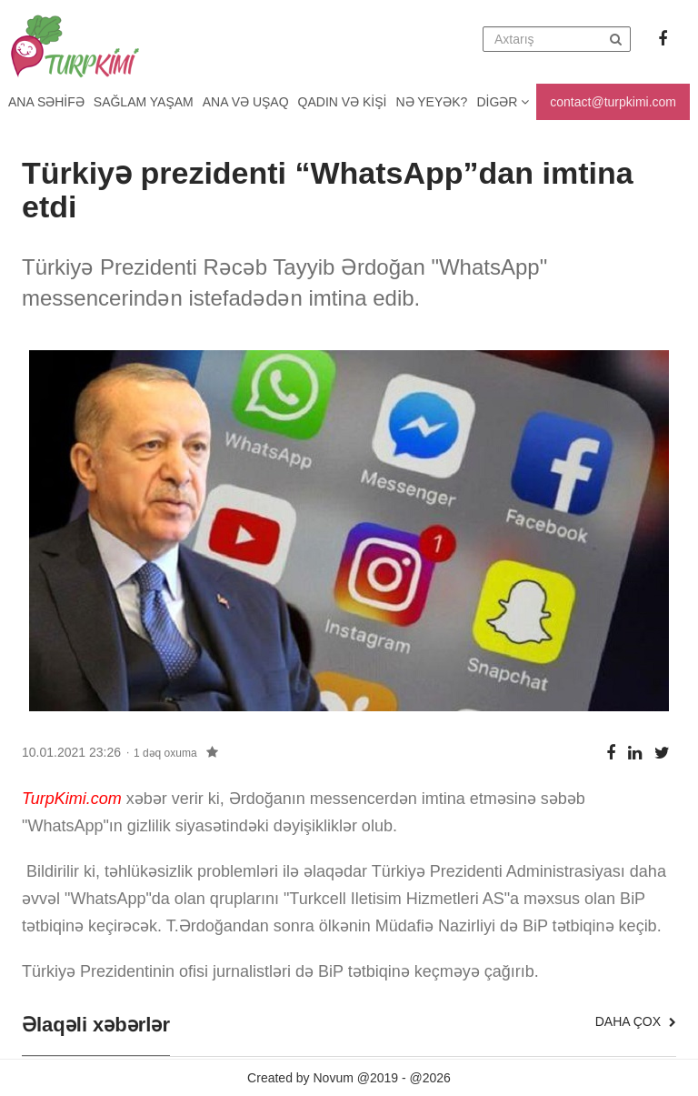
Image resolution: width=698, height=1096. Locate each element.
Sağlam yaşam (144, 102)
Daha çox (635, 1021)
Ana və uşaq (246, 102)
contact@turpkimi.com (613, 102)
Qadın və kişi (342, 102)
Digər (502, 102)
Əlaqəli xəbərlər (96, 1025)
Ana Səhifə (46, 102)
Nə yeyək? (432, 102)
